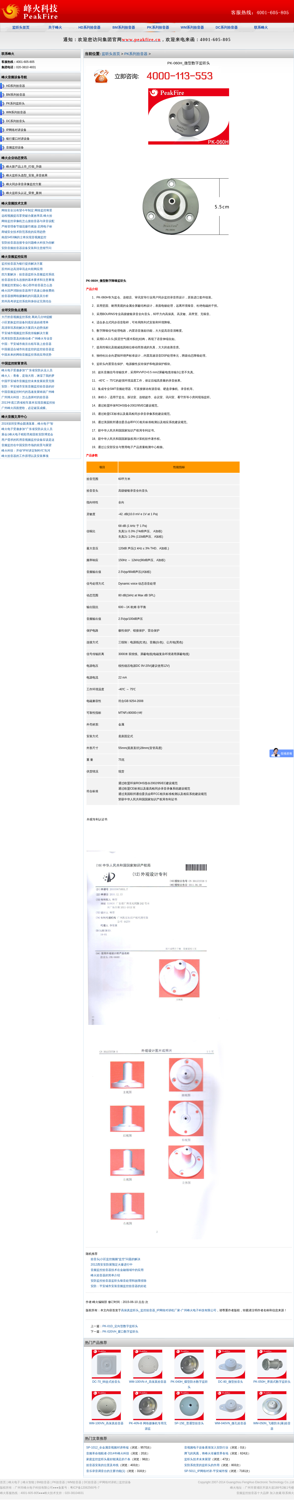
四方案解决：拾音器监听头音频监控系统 (27, 274)
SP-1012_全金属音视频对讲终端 (107, 1447)
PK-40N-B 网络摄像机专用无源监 (147, 1426)
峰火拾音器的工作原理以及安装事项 (25, 456)
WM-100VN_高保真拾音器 (106, 1423)
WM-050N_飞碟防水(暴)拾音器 (272, 1426)
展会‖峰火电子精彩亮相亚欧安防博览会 (27, 434)
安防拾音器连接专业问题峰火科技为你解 (27, 242)
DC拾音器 (90, 1482)
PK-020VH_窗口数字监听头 (120, 1331)
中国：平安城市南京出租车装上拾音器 (26, 344)
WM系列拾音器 (16, 112)
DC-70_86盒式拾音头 (106, 1381)
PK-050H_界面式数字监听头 (271, 1381)
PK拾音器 (58, 1482)
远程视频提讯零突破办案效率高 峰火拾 (26, 215)
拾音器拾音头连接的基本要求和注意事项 (27, 280)
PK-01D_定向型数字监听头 (120, 1326)
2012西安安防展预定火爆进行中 (112, 1264)
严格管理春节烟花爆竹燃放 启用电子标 (26, 226)
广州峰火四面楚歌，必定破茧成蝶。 (25, 408)
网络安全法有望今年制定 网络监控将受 (26, 210)
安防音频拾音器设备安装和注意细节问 (26, 248)
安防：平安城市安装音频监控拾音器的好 (27, 386)
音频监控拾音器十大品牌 (252, 1493)
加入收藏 (276, 1493)
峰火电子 (14, 1482)
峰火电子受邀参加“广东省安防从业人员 (26, 370)
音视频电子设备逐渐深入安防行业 (206, 1447)
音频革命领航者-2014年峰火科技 (107, 1453)
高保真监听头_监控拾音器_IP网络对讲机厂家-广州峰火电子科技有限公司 (168, 1310)
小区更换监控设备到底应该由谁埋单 (25, 322)
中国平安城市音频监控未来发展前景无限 (27, 381)
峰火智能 (28, 1482)
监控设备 (125, 1482)
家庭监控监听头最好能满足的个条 (108, 1459)
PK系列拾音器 (158, 27)
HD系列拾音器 (15, 86)
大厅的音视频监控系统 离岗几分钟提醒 (26, 317)
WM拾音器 (74, 1482)
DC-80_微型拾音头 (230, 1381)
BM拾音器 (43, 1482)
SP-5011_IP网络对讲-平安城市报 (206, 1471)
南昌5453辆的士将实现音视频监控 (23, 237)
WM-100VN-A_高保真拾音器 (148, 1381)
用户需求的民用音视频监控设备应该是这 (27, 439)
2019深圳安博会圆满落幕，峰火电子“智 (27, 423)
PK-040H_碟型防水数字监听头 (189, 1384)
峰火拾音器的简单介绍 (105, 1275)
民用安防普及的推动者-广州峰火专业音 (26, 338)
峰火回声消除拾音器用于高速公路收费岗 (27, 290)
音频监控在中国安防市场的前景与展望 (26, 445)
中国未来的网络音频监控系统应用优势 (26, 354)
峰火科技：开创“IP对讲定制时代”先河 (25, 450)
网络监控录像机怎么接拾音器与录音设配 (27, 221)
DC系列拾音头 (15, 121)
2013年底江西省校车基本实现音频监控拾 (28, 402)
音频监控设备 (15, 147)
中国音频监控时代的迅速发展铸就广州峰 (27, 392)
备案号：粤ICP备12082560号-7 (78, 1487)
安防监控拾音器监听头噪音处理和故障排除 (119, 1280)
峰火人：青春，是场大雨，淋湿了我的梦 (27, 375)
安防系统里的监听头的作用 (202, 1465)
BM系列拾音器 (15, 94)
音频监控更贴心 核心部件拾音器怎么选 (26, 285)
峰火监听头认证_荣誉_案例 (24, 193)
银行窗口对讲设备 (18, 138)
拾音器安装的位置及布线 (102, 1465)
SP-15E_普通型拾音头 (189, 1423)
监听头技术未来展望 (197, 1459)
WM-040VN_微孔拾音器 (230, 1423)
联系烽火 (288, 1493)
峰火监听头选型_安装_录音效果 (27, 175)
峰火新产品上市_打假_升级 (24, 166)
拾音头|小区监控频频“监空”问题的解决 (115, 1259)
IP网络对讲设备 (16, 130)
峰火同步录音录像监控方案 (23, 184)
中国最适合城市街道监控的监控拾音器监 (27, 349)
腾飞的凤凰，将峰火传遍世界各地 (206, 1453)
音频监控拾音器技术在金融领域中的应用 (117, 1270)
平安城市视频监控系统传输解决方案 (25, 333)
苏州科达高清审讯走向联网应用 (22, 269)
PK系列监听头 (15, 103)
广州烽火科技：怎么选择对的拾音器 (25, 397)
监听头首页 (111, 54)
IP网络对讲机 (108, 1482)
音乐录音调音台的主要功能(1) (105, 1471)
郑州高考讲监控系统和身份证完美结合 (26, 301)
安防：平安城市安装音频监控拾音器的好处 (119, 1286)
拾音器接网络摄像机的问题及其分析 (25, 296)
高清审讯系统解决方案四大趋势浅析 (25, 327)
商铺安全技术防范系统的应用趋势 (23, 232)
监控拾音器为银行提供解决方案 (22, 263)
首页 (3, 1482)
